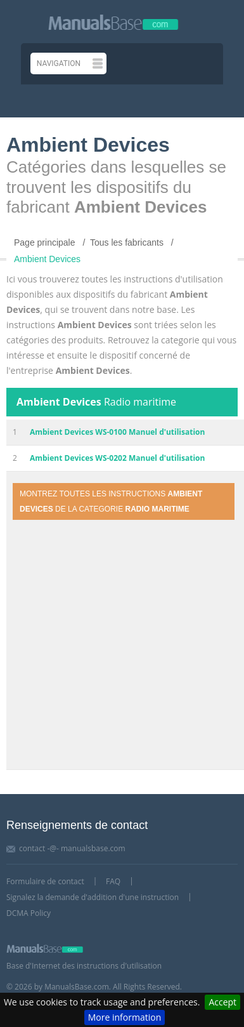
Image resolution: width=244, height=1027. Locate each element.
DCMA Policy (28, 913)
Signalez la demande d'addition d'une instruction (92, 897)
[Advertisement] (119, 645)
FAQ (113, 881)
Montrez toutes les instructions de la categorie (111, 501)
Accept (222, 1002)
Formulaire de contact (45, 881)
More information (124, 1017)
